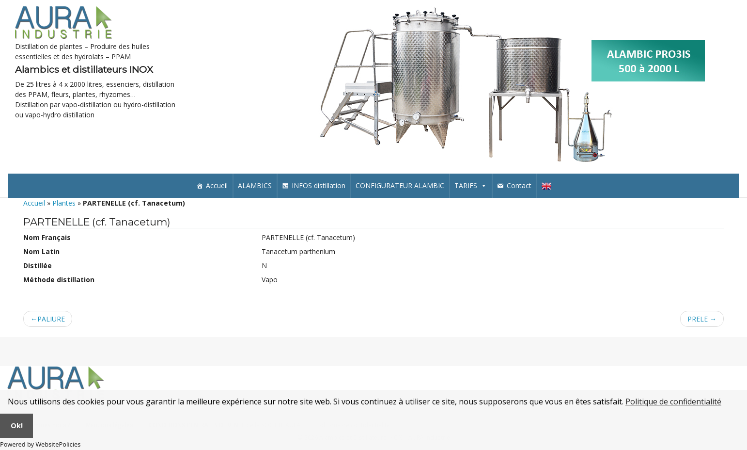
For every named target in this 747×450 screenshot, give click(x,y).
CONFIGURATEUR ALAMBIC (400, 185)
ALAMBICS (255, 185)
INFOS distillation (318, 185)
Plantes (64, 203)
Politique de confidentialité (673, 401)
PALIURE (51, 318)
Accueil (217, 185)
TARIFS (470, 185)
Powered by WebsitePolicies (40, 444)
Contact (519, 185)
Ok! (17, 425)
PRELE (697, 318)
